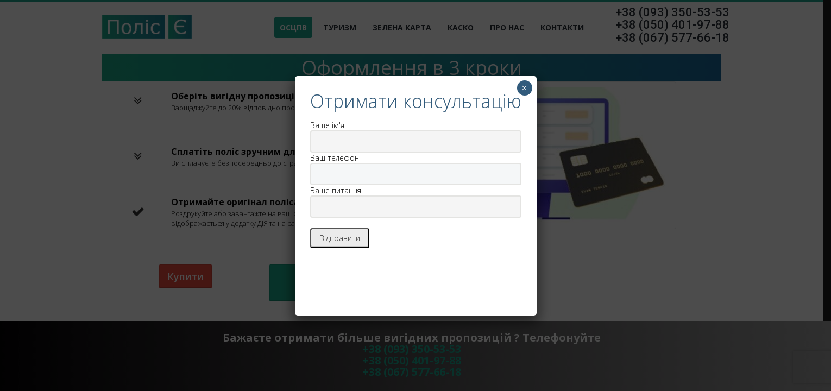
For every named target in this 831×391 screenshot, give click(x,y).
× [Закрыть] (524, 88)
